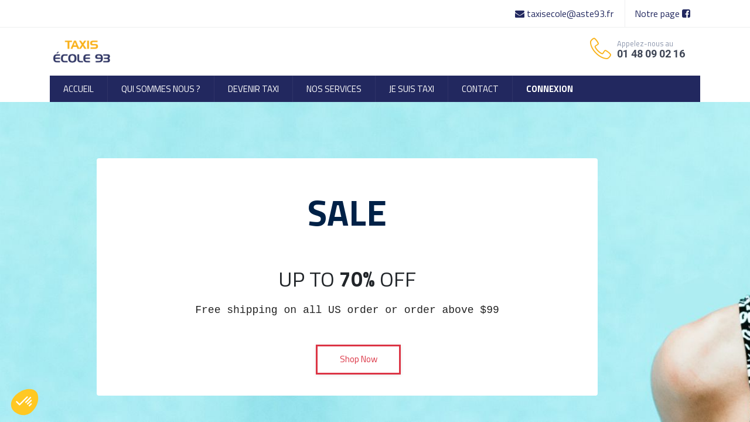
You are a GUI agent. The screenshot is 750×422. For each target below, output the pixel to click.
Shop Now (358, 359)
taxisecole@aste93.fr (565, 13)
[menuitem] (78, 89)
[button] (25, 402)
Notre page (662, 13)
